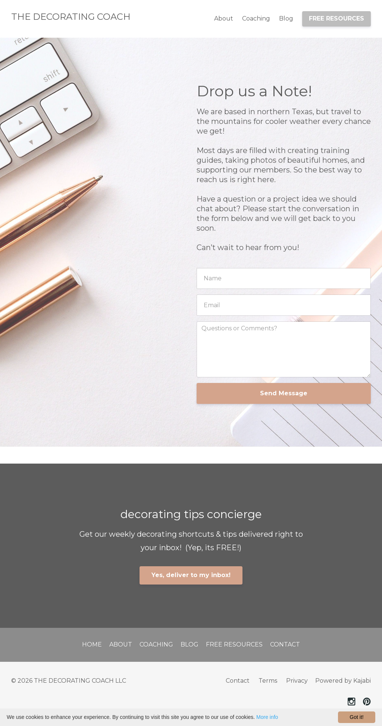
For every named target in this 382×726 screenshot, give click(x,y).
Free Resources (234, 644)
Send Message (283, 393)
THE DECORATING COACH (71, 16)
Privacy (297, 680)
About (223, 18)
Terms (268, 680)
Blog (286, 18)
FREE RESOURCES (336, 18)
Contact (285, 644)
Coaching (256, 18)
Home (92, 644)
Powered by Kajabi (343, 680)
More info (267, 717)
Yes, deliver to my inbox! (191, 575)
